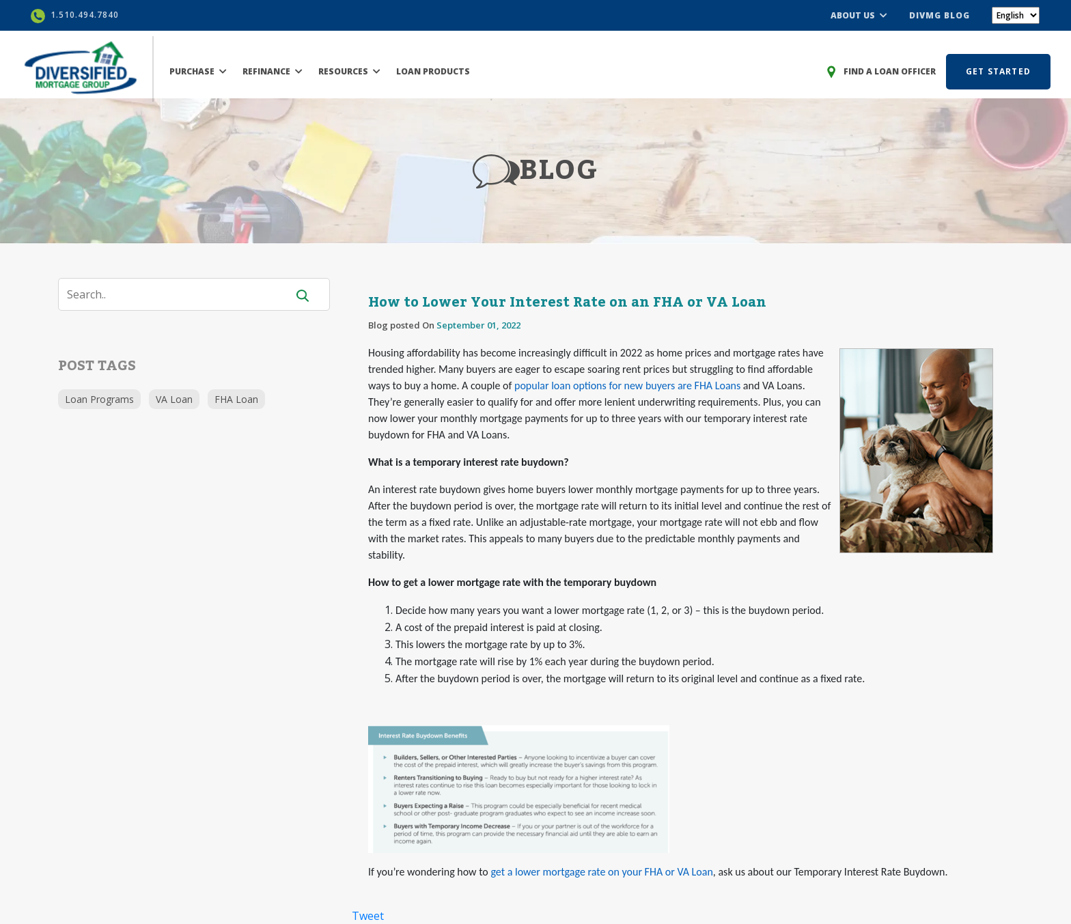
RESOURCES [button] (349, 71)
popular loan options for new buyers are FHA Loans (627, 385)
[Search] (181, 294)
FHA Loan (236, 399)
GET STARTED (998, 71)
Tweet (368, 915)
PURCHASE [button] (198, 71)
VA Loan (174, 399)
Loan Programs (99, 399)
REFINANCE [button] (272, 71)
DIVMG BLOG (939, 15)
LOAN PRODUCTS (433, 71)
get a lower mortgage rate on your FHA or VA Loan (601, 871)
